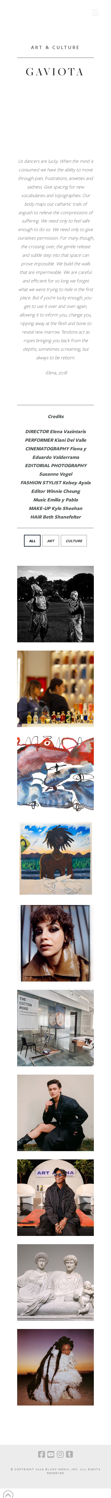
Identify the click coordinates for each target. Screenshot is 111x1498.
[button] (95, 11)
